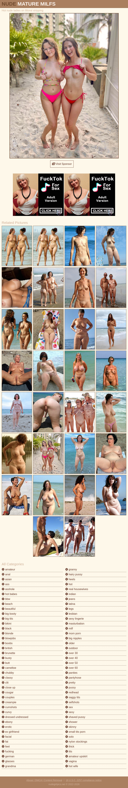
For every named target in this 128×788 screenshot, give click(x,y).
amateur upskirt (76, 756)
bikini (6, 623)
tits (68, 751)
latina (70, 603)
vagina (71, 761)
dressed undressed (15, 717)
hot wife (71, 766)
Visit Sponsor (62, 163)
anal (6, 574)
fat (5, 741)
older (70, 643)
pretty (70, 682)
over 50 (71, 662)
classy (7, 677)
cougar (7, 692)
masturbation (74, 623)
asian (7, 579)
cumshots (9, 707)
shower (71, 721)
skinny (70, 726)
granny (71, 569)
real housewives (76, 589)
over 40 (71, 658)
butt (6, 662)
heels (70, 579)
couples (8, 697)
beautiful (8, 608)
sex (69, 707)
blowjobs (9, 638)
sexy (69, 712)
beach (7, 603)
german (8, 756)
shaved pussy (75, 717)
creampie (9, 702)
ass (5, 584)
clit (5, 682)
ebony (7, 721)
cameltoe (9, 667)
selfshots (72, 702)
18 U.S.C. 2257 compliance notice (84, 780)
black (7, 628)
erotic (7, 726)
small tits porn (75, 731)
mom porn (73, 633)
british (7, 648)
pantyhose (73, 677)
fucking (8, 751)
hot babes (9, 594)
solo (69, 736)
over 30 (71, 653)
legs (69, 608)
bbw (6, 599)
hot (69, 584)
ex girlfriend (10, 731)
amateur (8, 569)
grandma (9, 766)
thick (69, 746)
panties (71, 672)
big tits (7, 618)
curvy (7, 712)
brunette (8, 653)
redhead (72, 692)
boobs (7, 643)
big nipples (73, 638)
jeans (70, 599)
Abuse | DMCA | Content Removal (44, 780)
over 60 (71, 667)
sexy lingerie (74, 618)
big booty (9, 613)
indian (70, 594)
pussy (70, 687)
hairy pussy (73, 574)
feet (6, 746)
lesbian (71, 613)
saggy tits (72, 697)
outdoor (71, 648)
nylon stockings (76, 741)
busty (7, 658)
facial (7, 736)
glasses (8, 761)
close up (8, 687)
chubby (8, 672)
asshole (8, 589)
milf (69, 628)
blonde (7, 633)
